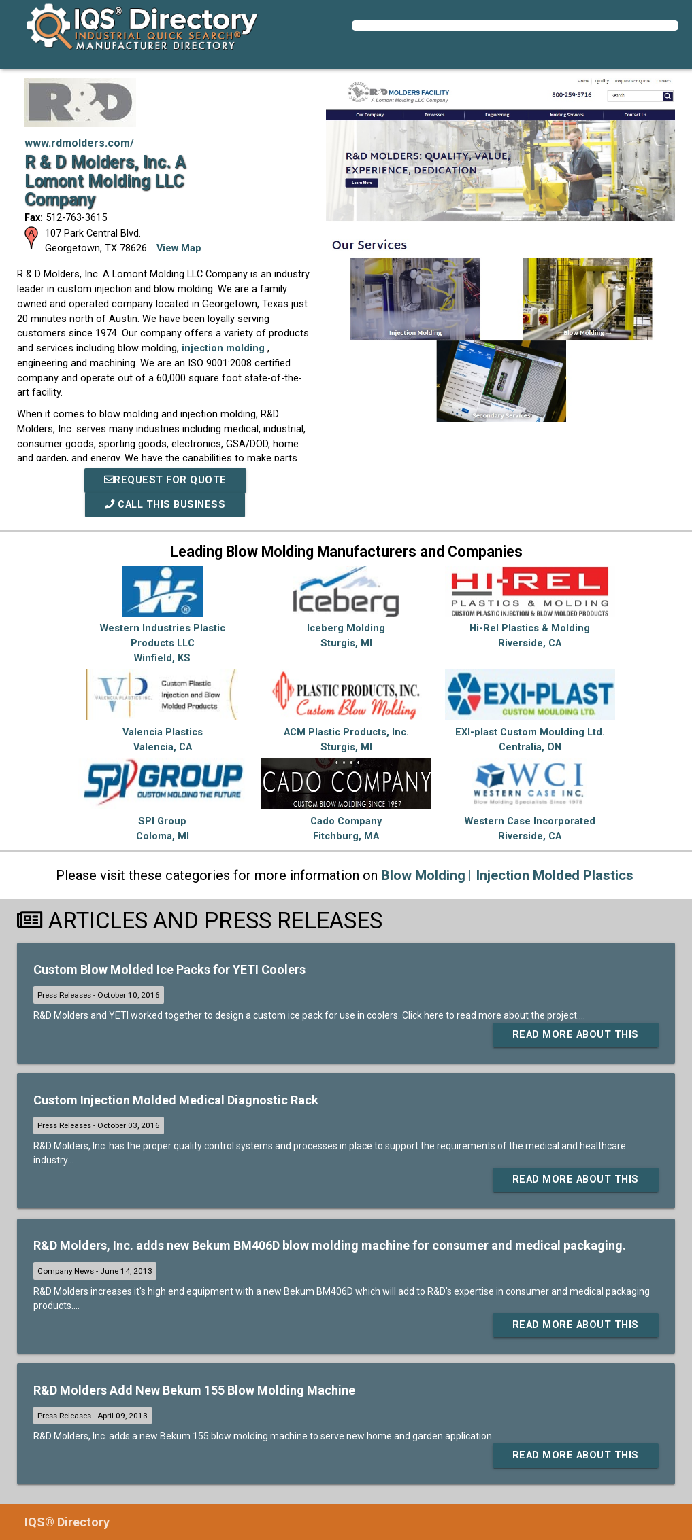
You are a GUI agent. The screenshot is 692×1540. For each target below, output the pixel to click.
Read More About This (575, 1034)
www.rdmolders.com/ (79, 143)
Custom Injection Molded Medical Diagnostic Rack (175, 1100)
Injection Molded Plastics (554, 875)
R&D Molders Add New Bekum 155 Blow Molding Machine (194, 1390)
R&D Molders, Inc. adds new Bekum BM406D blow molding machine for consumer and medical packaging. (329, 1245)
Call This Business (165, 504)
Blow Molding (423, 875)
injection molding (224, 348)
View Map (178, 248)
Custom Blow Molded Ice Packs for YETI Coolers (169, 969)
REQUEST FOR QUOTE (165, 480)
